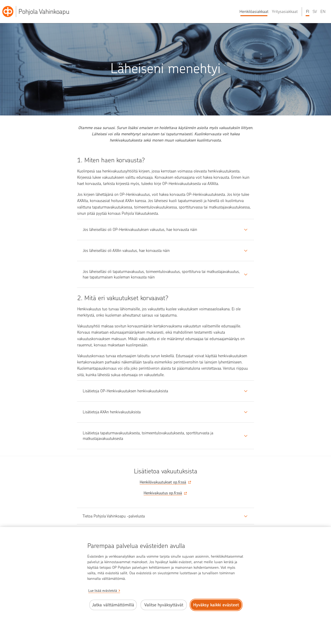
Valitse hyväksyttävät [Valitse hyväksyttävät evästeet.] (163, 605)
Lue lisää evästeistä (102, 591)
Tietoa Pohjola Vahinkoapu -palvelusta (114, 516)
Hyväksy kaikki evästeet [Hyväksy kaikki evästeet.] (216, 605)
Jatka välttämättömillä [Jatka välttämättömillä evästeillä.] (113, 605)
